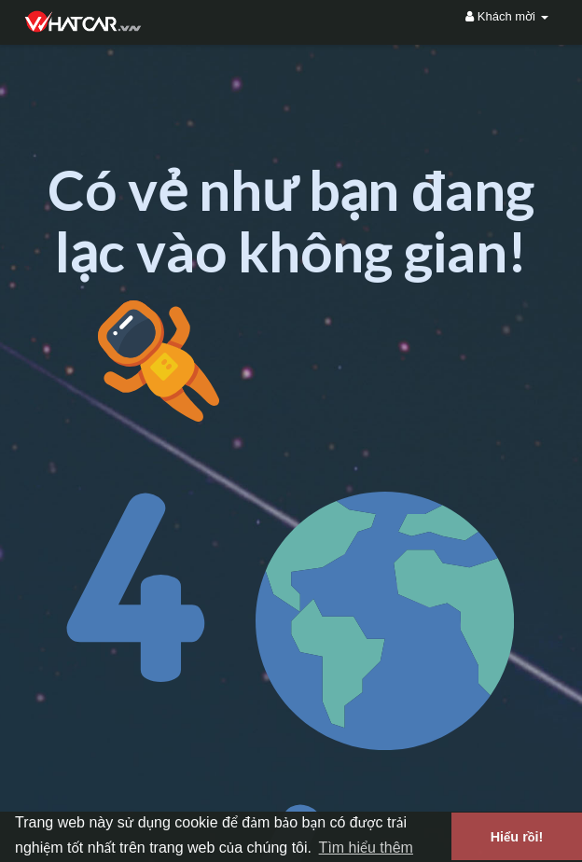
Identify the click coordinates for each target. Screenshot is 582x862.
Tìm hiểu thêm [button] (366, 847)
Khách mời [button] (506, 16)
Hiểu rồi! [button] (517, 836)
